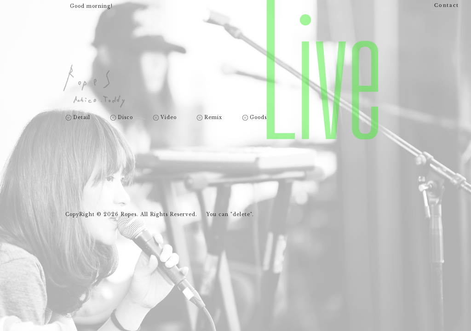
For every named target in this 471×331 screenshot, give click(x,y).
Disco (125, 117)
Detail (81, 117)
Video (169, 117)
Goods (258, 117)
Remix (213, 117)
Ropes (94, 86)
